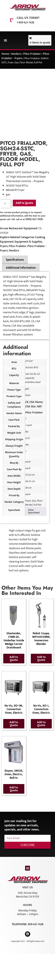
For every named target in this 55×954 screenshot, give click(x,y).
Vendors (16, 53)
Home (5, 53)
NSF (39, 406)
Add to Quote (24, 202)
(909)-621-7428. (34, 219)
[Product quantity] (5, 204)
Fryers (4, 246)
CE (26, 402)
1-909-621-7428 (25, 22)
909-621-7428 (35, 924)
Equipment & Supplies (28, 241)
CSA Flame (35, 402)
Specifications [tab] (15, 259)
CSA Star (30, 406)
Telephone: (20, 924)
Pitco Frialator (32, 53)
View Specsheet (33, 511)
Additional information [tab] (21, 267)
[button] (5, 40)
